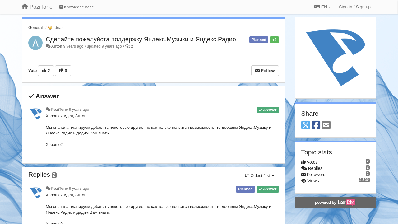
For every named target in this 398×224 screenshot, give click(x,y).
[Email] (326, 125)
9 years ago (79, 109)
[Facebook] (316, 125)
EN (322, 6)
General (35, 27)
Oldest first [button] (259, 175)
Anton (56, 46)
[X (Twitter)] (305, 125)
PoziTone (59, 109)
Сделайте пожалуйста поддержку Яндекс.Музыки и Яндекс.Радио (141, 39)
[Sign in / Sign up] (354, 7)
